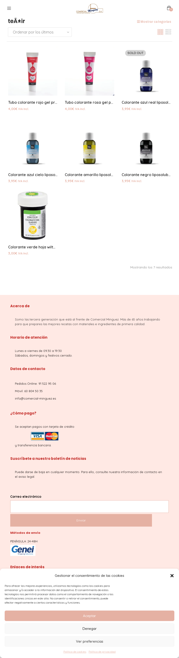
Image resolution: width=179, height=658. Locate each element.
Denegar (90, 628)
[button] (172, 575)
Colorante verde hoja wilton (33, 248)
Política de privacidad (102, 651)
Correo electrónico (89, 502)
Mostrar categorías (154, 21)
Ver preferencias (89, 641)
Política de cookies (74, 651)
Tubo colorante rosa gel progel (93, 102)
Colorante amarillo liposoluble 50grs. (98, 175)
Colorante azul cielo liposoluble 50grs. (42, 175)
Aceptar (89, 616)
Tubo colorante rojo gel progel (35, 102)
